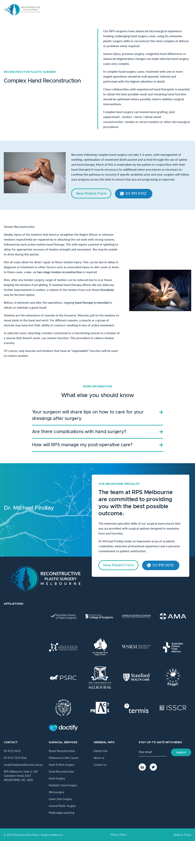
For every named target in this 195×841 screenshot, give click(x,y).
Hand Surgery (57, 778)
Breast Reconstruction (62, 751)
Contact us (100, 764)
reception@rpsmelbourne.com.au (23, 764)
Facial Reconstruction (61, 771)
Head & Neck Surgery (61, 764)
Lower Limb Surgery (60, 799)
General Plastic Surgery (62, 806)
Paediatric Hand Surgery (63, 785)
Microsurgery (56, 792)
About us (99, 758)
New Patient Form (91, 193)
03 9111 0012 (135, 193)
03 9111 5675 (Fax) (15, 758)
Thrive (187, 835)
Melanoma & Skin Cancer (63, 758)
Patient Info (101, 751)
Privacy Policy (118, 834)
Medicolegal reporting (61, 813)
